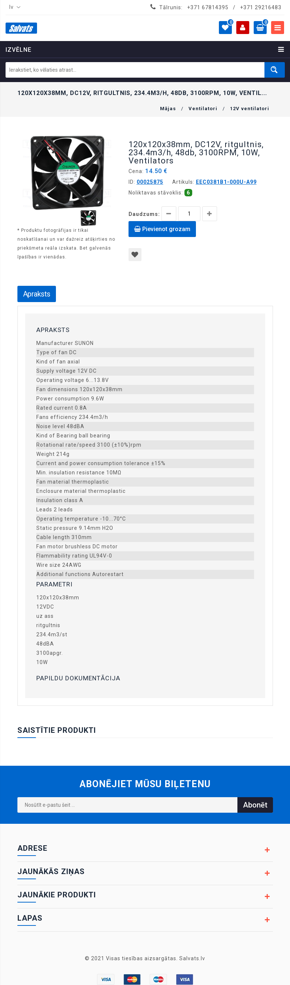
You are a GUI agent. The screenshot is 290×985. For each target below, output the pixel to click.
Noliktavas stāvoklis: (156, 193)
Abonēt (255, 804)
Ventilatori (203, 108)
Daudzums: (144, 214)
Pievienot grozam (162, 229)
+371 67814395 (208, 7)
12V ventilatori (249, 108)
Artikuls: (183, 182)
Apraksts (36, 294)
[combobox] (13, 7)
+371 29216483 (260, 7)
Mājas (168, 108)
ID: (132, 182)
